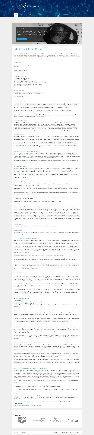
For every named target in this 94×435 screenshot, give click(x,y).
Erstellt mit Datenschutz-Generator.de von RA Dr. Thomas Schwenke (27, 405)
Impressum (16, 432)
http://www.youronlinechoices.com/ (59, 265)
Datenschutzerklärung (23, 432)
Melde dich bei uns (22, 38)
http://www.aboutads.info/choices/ (37, 265)
